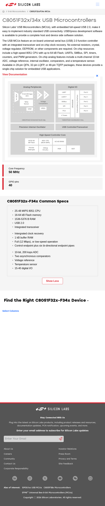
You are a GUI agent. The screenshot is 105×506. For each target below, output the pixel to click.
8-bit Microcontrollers (17, 11)
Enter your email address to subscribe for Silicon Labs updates (52, 431)
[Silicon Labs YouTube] (60, 478)
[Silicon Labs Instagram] (29, 478)
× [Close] (97, 76)
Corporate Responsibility (16, 469)
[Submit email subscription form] (61, 439)
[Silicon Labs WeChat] (75, 478)
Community (9, 459)
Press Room (64, 454)
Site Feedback (66, 464)
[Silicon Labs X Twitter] (45, 478)
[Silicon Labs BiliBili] (90, 478)
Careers (8, 454)
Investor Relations (67, 449)
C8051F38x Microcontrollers (57, 488)
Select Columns (10, 311)
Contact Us (9, 464)
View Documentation (14, 74)
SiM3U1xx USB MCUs (32, 488)
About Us (8, 449)
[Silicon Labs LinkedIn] (14, 478)
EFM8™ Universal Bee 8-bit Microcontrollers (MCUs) (47, 493)
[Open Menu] (97, 4)
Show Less (52, 281)
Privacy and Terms (68, 459)
